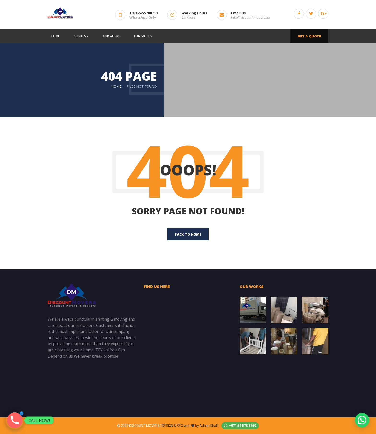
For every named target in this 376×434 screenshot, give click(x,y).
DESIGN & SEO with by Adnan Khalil (190, 426)
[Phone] (15, 420)
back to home (188, 234)
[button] (362, 420)
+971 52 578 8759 (240, 426)
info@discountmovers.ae (250, 17)
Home (116, 86)
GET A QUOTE (309, 36)
